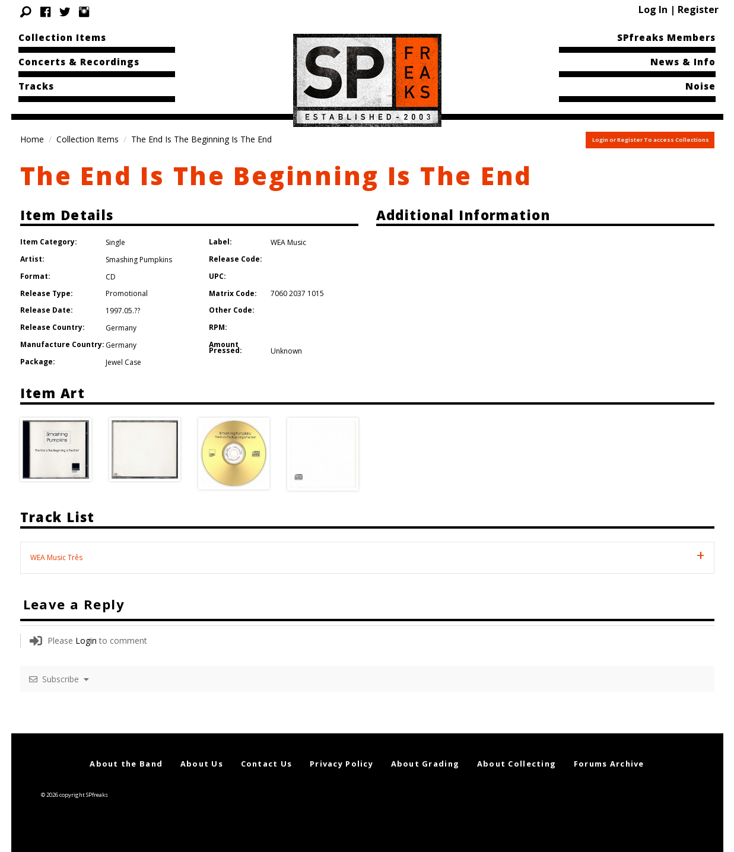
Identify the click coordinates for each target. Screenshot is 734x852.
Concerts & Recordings (78, 62)
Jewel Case (123, 362)
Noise (700, 86)
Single (115, 242)
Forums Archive (609, 763)
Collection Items (62, 37)
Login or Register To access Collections (650, 140)
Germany (121, 328)
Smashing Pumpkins (139, 260)
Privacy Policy (341, 763)
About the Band (126, 763)
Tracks (36, 86)
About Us (201, 763)
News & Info (683, 62)
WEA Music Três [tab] (56, 557)
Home (32, 139)
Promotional (127, 293)
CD (111, 277)
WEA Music (288, 242)
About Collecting (516, 763)
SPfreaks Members (666, 37)
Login (86, 640)
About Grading (425, 763)
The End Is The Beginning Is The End (276, 175)
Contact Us (267, 763)
